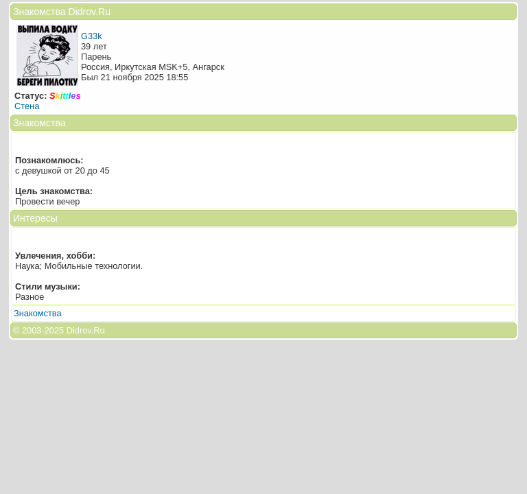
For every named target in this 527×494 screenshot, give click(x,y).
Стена (26, 106)
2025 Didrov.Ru (75, 330)
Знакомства (38, 313)
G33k (91, 36)
